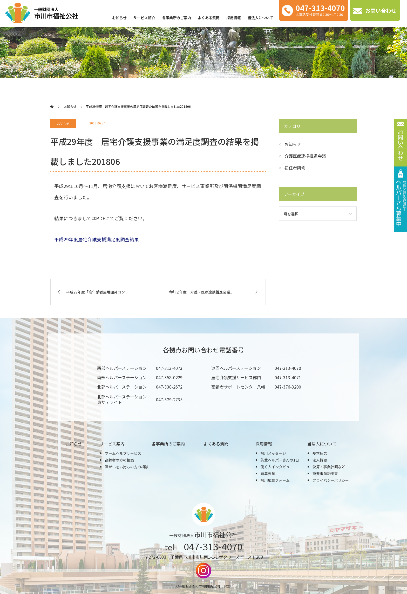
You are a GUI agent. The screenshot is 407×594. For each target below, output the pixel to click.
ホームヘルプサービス (123, 453)
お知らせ (119, 17)
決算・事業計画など (329, 467)
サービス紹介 (144, 17)
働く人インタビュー (277, 467)
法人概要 (320, 460)
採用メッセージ (273, 453)
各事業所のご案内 (176, 17)
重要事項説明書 (325, 473)
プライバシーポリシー (331, 480)
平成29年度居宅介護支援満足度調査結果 (96, 239)
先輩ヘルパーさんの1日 (280, 460)
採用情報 (233, 17)
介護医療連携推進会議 (305, 156)
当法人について (260, 17)
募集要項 (268, 473)
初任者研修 (294, 168)
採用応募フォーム (275, 480)
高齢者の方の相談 (119, 460)
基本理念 (320, 453)
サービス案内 (112, 444)
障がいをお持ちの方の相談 (126, 467)
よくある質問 (209, 17)
